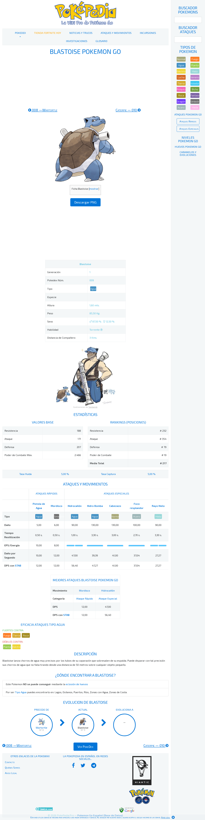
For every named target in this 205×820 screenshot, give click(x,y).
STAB (18, 565)
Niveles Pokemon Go (188, 139)
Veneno (195, 77)
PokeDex (20, 32)
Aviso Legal (11, 772)
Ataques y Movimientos (116, 32)
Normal (115, 516)
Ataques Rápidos (188, 121)
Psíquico (181, 89)
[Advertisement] (85, 81)
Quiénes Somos (12, 767)
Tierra (16, 635)
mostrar (93, 188)
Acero (136, 516)
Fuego (7, 635)
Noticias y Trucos (80, 32)
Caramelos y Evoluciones (188, 153)
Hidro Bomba (95, 505)
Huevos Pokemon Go (188, 146)
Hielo (158, 516)
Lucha (181, 77)
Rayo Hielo (158, 505)
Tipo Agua (20, 692)
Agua (93, 288)
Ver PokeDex (85, 746)
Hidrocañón (75, 505)
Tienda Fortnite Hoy (47, 32)
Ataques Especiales (189, 128)
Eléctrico (16, 646)
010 (128, 110)
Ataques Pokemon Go (188, 114)
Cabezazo (115, 505)
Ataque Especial (108, 598)
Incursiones (148, 32)
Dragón (181, 101)
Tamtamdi (92, 407)
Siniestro (56, 516)
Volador (194, 83)
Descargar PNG (85, 202)
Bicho (195, 89)
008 (42, 110)
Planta (7, 646)
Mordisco (56, 505)
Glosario (101, 40)
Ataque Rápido (84, 598)
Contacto (10, 762)
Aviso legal (165, 817)
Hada (195, 107)
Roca (26, 635)
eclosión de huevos (77, 684)
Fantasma (194, 95)
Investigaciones (76, 40)
